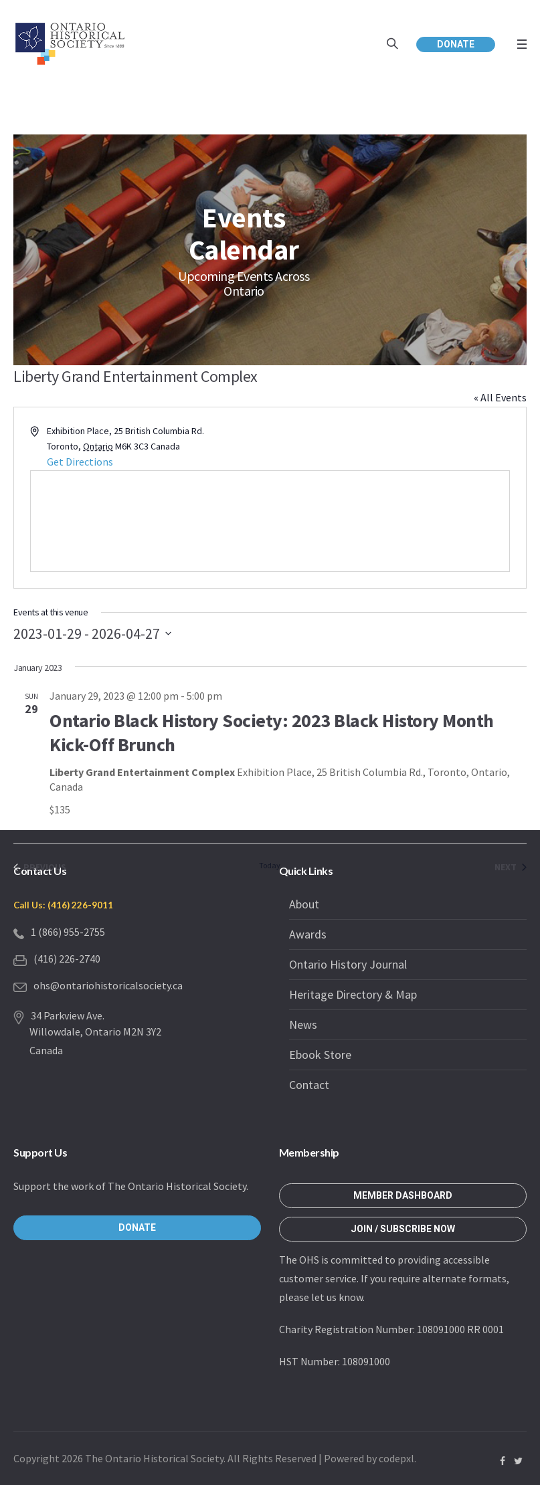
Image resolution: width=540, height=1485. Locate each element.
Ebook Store (320, 1054)
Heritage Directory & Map (353, 994)
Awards (308, 934)
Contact (309, 1084)
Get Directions (80, 461)
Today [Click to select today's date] (269, 865)
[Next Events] (510, 867)
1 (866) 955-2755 (68, 931)
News (303, 1024)
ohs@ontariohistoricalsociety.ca (108, 985)
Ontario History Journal (348, 964)
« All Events (500, 397)
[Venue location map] (270, 521)
